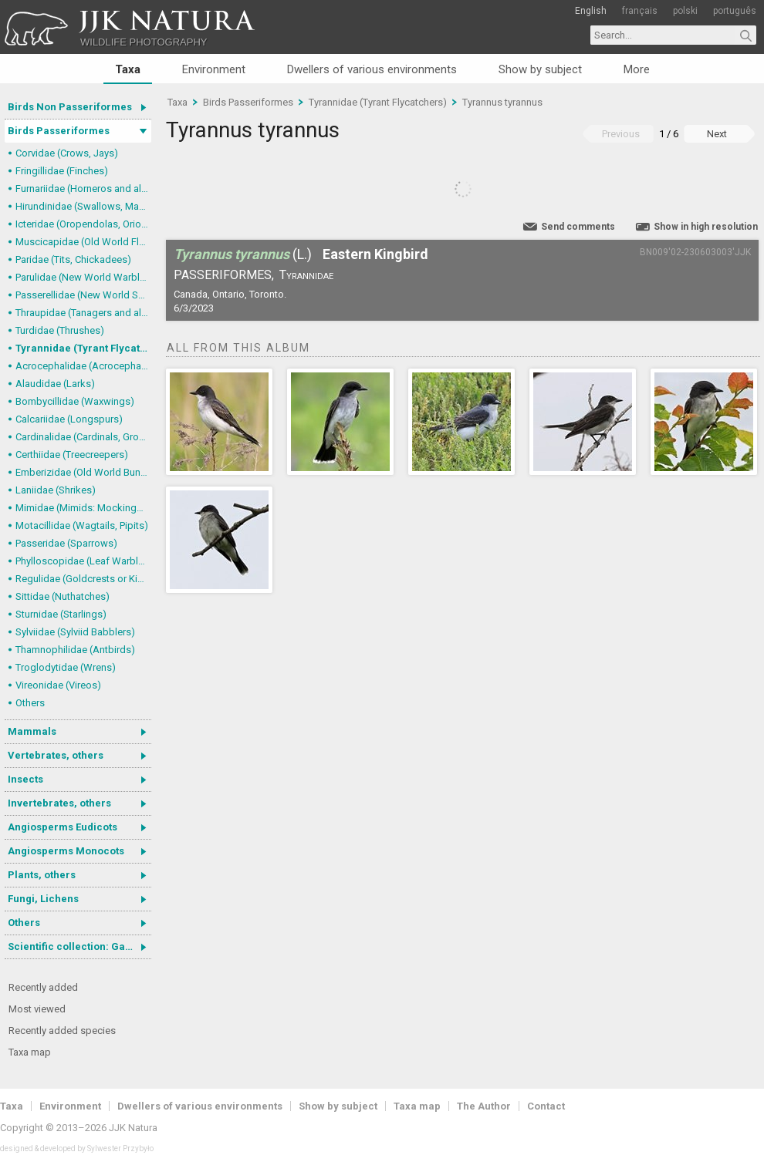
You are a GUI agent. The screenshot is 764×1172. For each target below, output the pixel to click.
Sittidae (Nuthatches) (62, 596)
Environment (213, 69)
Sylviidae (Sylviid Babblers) (75, 632)
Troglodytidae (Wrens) (65, 667)
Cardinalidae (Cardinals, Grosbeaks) (83, 437)
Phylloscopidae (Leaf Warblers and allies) (83, 561)
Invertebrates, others (59, 803)
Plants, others (42, 875)
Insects (25, 779)
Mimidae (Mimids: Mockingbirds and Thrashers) (83, 508)
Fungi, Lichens (43, 898)
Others (30, 703)
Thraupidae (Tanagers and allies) (83, 312)
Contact (546, 1106)
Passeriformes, (224, 275)
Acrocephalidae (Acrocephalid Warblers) (83, 366)
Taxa (127, 69)
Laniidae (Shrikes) (55, 490)
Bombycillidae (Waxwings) (74, 401)
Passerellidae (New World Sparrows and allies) (83, 295)
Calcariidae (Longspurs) (69, 419)
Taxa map (29, 1052)
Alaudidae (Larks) (55, 383)
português (734, 10)
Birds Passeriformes (59, 130)
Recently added (43, 987)
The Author (484, 1106)
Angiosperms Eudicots (62, 827)
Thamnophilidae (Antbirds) (75, 649)
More (637, 69)
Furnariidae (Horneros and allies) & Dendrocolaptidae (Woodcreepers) (83, 188)
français (640, 10)
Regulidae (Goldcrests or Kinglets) (83, 578)
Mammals (32, 731)
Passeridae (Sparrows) (66, 543)
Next (717, 134)
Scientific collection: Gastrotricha (79, 946)
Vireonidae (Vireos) (58, 685)
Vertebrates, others (55, 755)
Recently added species (62, 1030)
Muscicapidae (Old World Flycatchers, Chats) (83, 242)
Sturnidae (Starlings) (60, 614)
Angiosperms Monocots (66, 851)
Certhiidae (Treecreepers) (71, 454)
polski (685, 10)
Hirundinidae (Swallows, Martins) (83, 206)
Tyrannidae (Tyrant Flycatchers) (83, 348)
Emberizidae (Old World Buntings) (83, 472)
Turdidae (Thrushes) (59, 330)
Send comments (578, 226)
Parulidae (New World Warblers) (83, 277)
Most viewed (37, 1009)
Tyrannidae (306, 275)
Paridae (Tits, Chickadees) (73, 259)
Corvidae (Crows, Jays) (66, 153)
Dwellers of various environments (372, 69)
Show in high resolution (706, 226)
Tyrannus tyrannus (502, 102)
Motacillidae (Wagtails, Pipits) (81, 525)
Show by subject (540, 69)
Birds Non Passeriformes (70, 107)
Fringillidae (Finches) (61, 171)
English (591, 10)
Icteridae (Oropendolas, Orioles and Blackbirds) (83, 224)
